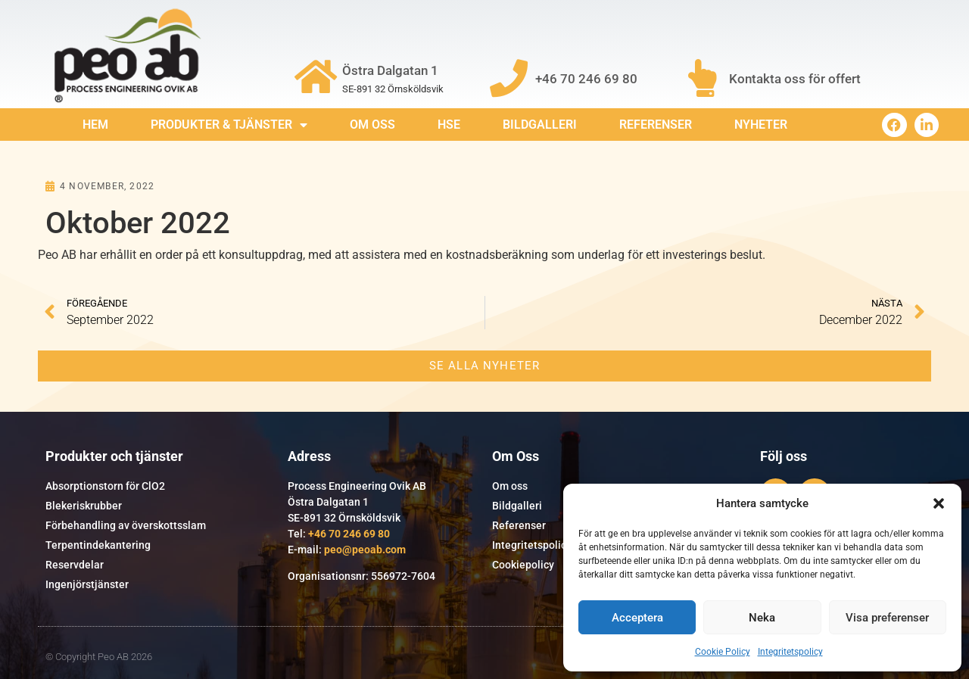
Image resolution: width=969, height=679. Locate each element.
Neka (762, 617)
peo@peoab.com (365, 550)
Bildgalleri (540, 124)
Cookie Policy (722, 651)
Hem (95, 124)
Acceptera (637, 617)
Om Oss (372, 124)
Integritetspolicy (790, 651)
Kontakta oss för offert (795, 78)
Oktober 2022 (137, 223)
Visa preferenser (887, 617)
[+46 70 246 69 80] (509, 78)
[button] (938, 503)
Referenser (655, 124)
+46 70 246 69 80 (586, 78)
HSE (449, 124)
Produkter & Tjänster (229, 124)
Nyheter (760, 124)
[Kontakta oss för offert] (702, 78)
